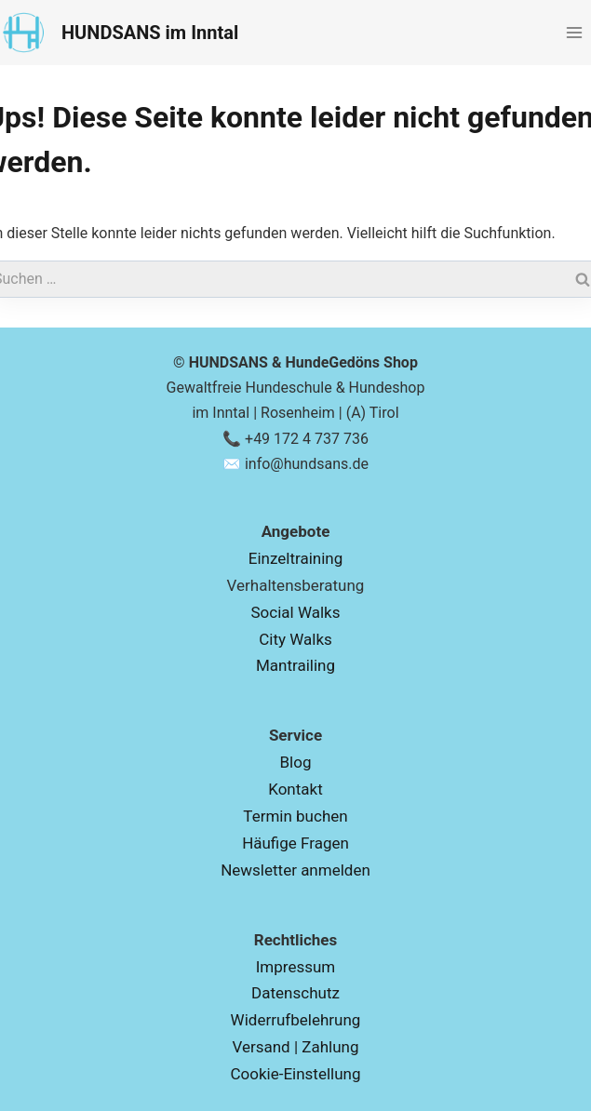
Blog (296, 762)
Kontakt (295, 789)
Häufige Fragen (295, 843)
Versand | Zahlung (295, 1046)
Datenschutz (295, 993)
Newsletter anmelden (295, 870)
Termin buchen (295, 816)
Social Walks (296, 612)
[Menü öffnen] (574, 32)
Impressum (296, 966)
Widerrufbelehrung (296, 1020)
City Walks (295, 639)
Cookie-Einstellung (295, 1073)
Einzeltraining (295, 558)
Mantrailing (295, 665)
